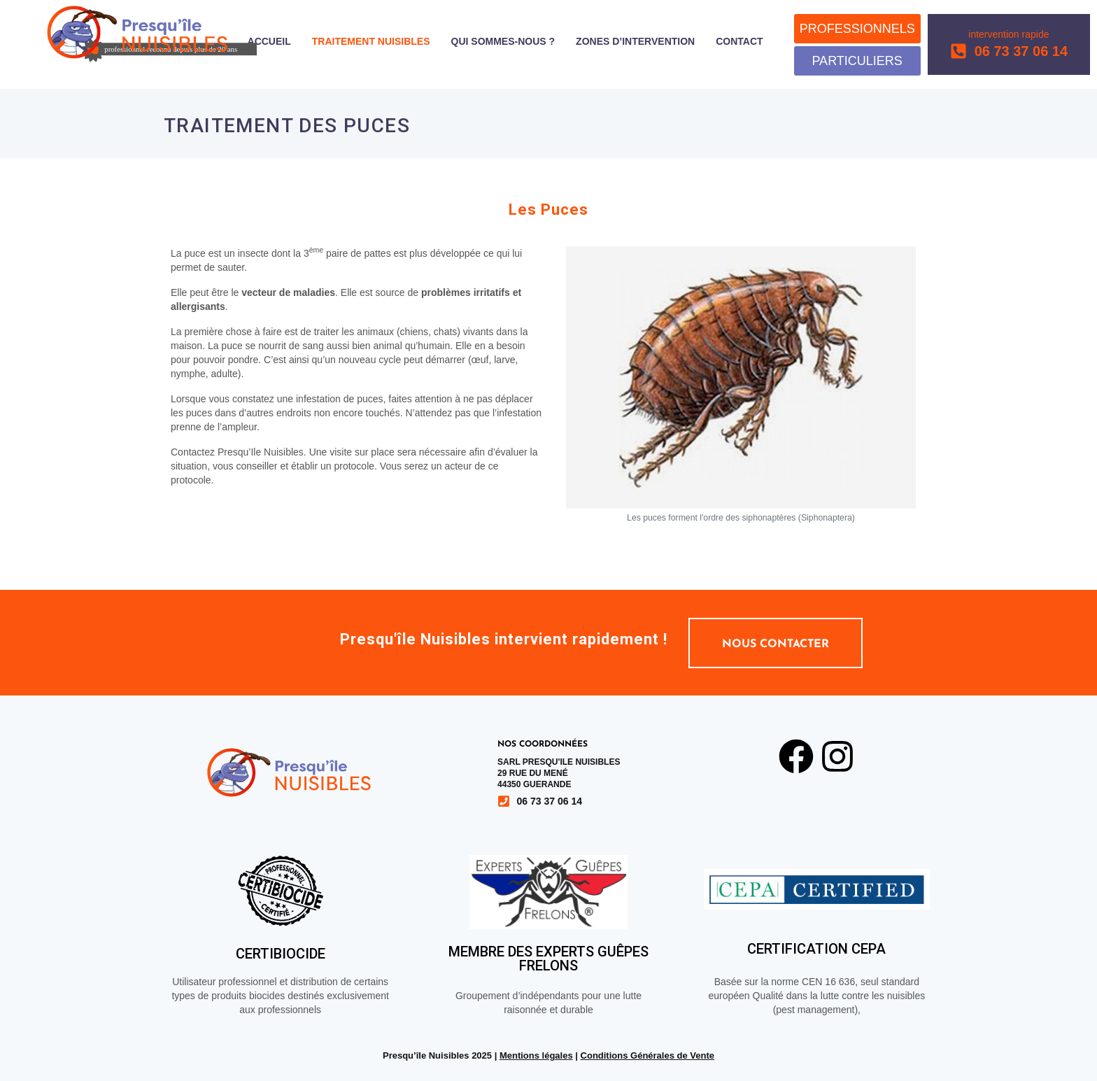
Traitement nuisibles (371, 41)
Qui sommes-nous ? (503, 41)
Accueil (269, 41)
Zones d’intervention (635, 41)
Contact (739, 41)
